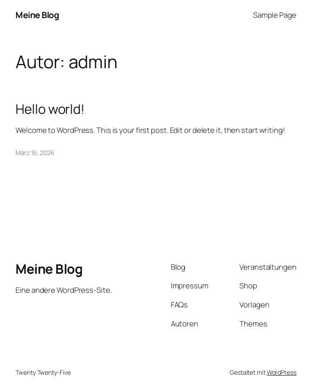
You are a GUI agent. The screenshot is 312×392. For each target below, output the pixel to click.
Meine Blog (37, 15)
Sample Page (275, 15)
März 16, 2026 (34, 152)
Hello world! (50, 109)
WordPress (282, 372)
